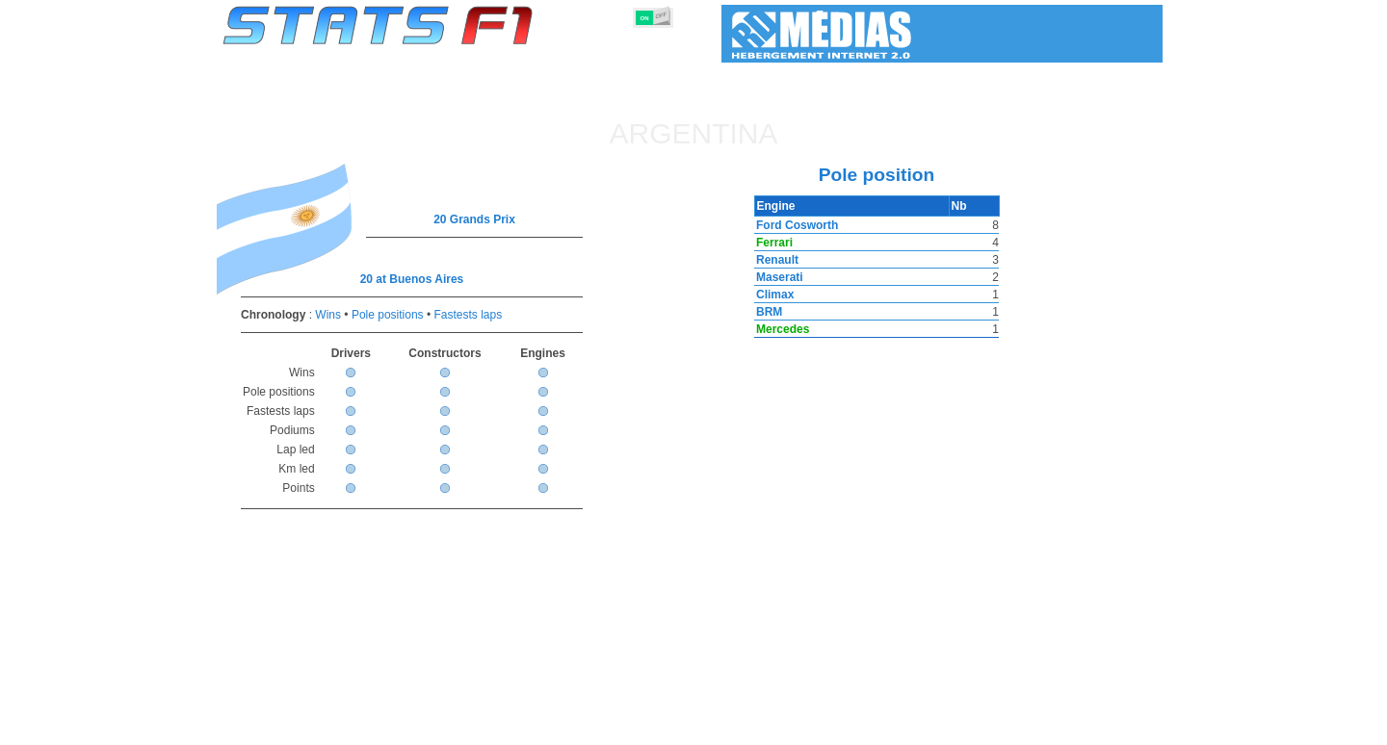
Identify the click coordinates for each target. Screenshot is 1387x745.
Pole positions (388, 314)
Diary (931, 726)
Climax (773, 294)
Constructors (599, 726)
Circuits (871, 726)
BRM (767, 312)
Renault (775, 260)
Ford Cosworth (795, 225)
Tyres (744, 726)
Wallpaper (1051, 726)
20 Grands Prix (474, 219)
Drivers (519, 726)
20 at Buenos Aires (412, 279)
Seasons (361, 726)
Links (985, 726)
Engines (682, 726)
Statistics (288, 726)
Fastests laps (467, 314)
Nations (804, 726)
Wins (328, 314)
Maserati (777, 277)
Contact (1124, 726)
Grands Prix (443, 726)
